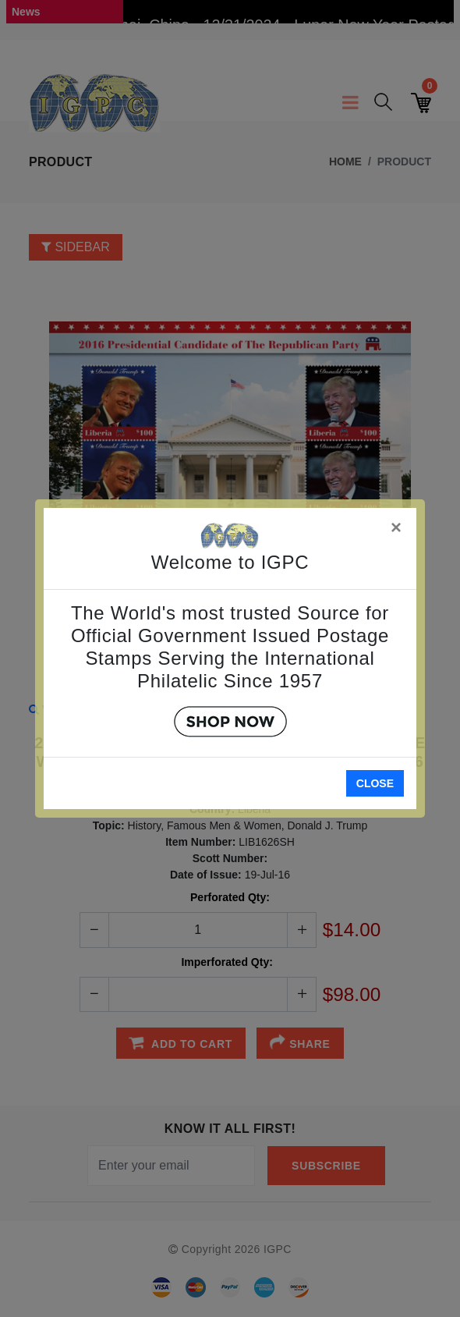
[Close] (396, 524)
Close (375, 783)
